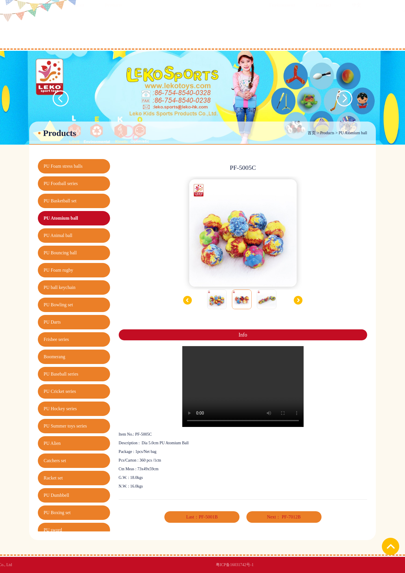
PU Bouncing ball (60, 252)
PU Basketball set (60, 200)
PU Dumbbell (56, 495)
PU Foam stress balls (63, 166)
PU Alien (52, 443)
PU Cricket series (60, 391)
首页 (312, 133)
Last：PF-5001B (202, 516)
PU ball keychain (59, 287)
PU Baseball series (61, 374)
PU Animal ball (58, 235)
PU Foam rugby (58, 270)
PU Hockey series (60, 408)
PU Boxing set (57, 512)
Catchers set (55, 460)
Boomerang (54, 356)
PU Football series (61, 183)
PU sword (53, 529)
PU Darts (52, 322)
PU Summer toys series (65, 425)
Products (327, 133)
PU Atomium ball (353, 133)
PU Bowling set (58, 304)
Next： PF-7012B (284, 516)
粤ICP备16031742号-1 (132, 565)
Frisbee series (56, 339)
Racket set (53, 477)
